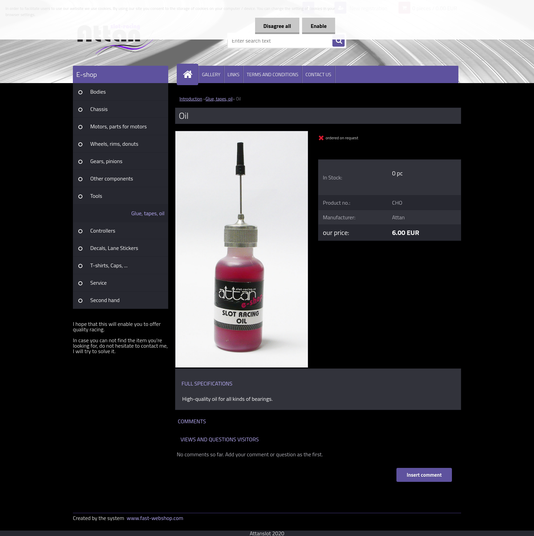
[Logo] (120, 40)
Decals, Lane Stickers (114, 248)
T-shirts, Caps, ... (109, 265)
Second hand (105, 300)
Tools (96, 196)
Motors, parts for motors (118, 126)
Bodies (98, 92)
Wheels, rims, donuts (114, 144)
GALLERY (211, 74)
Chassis (99, 109)
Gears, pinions (106, 161)
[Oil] (241, 134)
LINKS (233, 74)
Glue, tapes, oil (147, 213)
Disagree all (277, 26)
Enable (319, 26)
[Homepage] (190, 74)
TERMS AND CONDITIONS (272, 74)
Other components (111, 178)
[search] (338, 40)
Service (98, 283)
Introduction (190, 98)
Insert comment (424, 475)
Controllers (102, 230)
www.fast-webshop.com (155, 518)
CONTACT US (318, 74)
